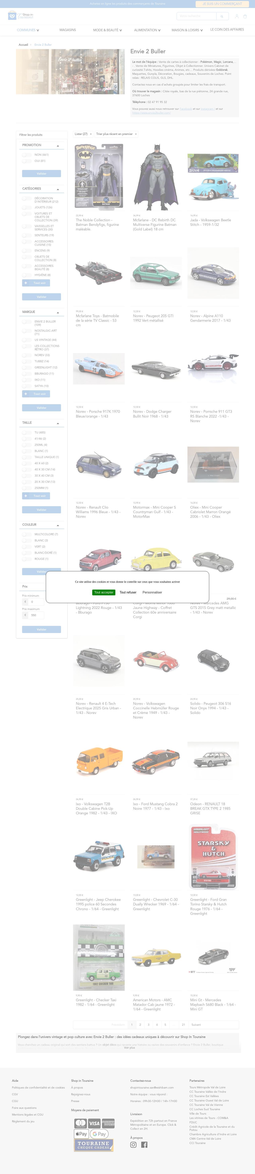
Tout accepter (103, 592)
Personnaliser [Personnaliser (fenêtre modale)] (152, 592)
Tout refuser (128, 592)
